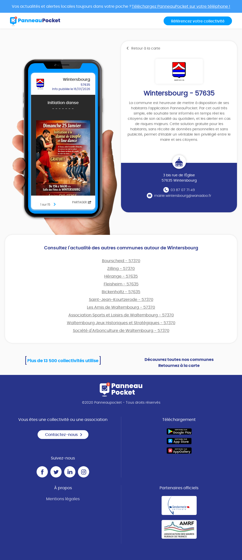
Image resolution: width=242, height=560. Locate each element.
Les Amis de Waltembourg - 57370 (121, 307)
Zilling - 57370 (121, 269)
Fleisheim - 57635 (121, 284)
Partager (81, 202)
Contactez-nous (64, 435)
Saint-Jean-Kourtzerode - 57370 (121, 300)
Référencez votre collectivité (197, 21)
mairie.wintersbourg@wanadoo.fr (182, 196)
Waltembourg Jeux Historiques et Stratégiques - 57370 (121, 323)
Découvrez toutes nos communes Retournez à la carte (179, 363)
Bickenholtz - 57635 (121, 292)
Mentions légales (63, 499)
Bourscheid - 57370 (121, 261)
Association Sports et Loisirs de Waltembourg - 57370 (121, 315)
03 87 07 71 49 (183, 190)
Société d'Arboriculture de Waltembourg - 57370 (121, 331)
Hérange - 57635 (121, 276)
